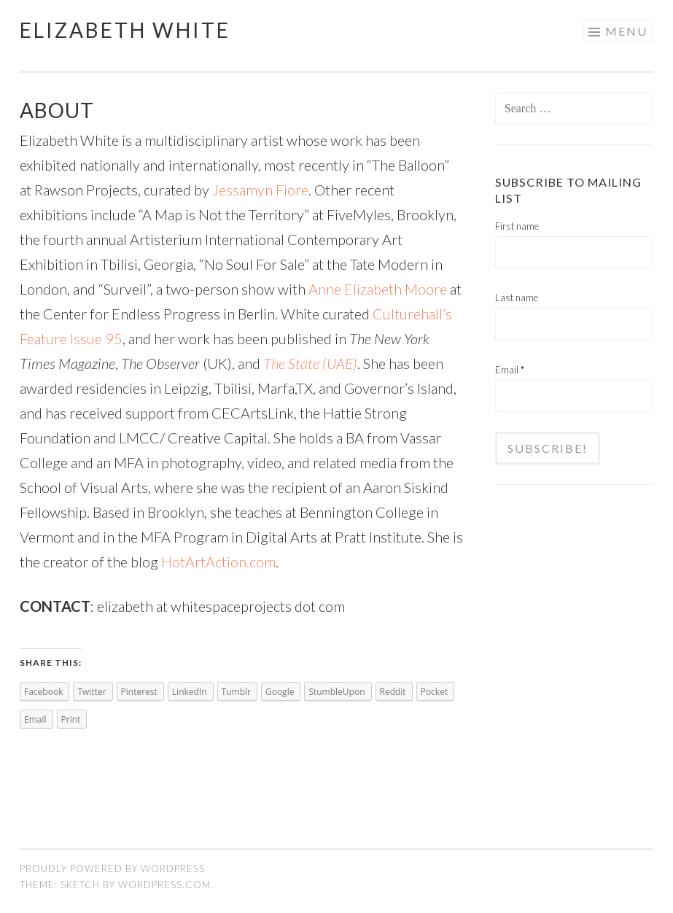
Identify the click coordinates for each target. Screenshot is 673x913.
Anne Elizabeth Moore (377, 289)
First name (517, 226)
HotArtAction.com (218, 561)
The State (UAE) (310, 363)
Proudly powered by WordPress (112, 868)
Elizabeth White (125, 30)
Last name (516, 297)
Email (509, 370)
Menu (626, 31)
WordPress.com (164, 884)
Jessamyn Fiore (260, 189)
